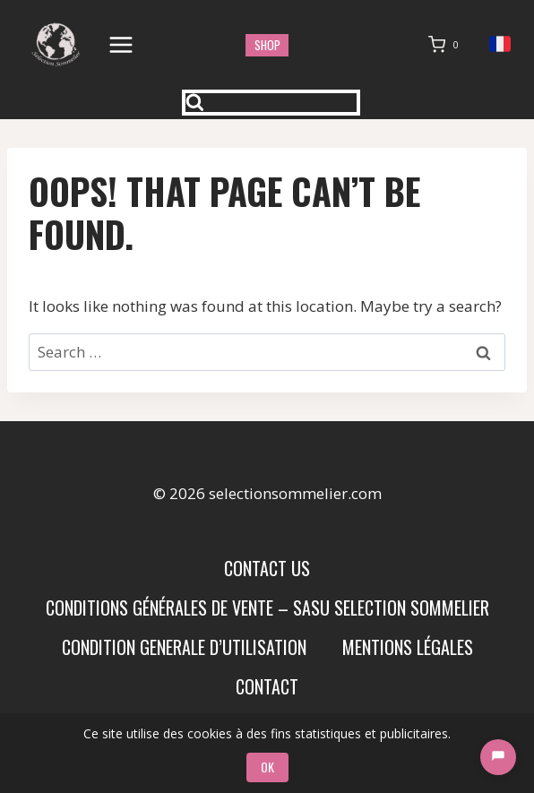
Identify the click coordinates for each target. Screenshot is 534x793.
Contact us (267, 568)
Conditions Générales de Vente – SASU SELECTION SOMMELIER (267, 607)
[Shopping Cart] (447, 45)
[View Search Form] (271, 103)
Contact (267, 686)
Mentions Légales (407, 647)
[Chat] (498, 757)
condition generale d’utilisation (184, 647)
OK (267, 766)
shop (267, 45)
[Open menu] (121, 44)
